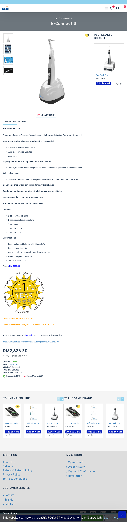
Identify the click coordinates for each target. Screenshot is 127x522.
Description (10, 122)
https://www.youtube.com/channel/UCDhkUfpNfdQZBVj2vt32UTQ (31, 342)
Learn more (111, 518)
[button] (58, 399)
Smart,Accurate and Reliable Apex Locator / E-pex (12, 423)
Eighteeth (14, 365)
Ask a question (48, 115)
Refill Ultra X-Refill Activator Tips (33, 423)
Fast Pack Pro (102, 75)
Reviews (22, 122)
